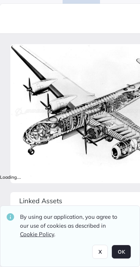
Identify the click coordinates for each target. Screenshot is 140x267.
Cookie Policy (37, 234)
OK (121, 252)
